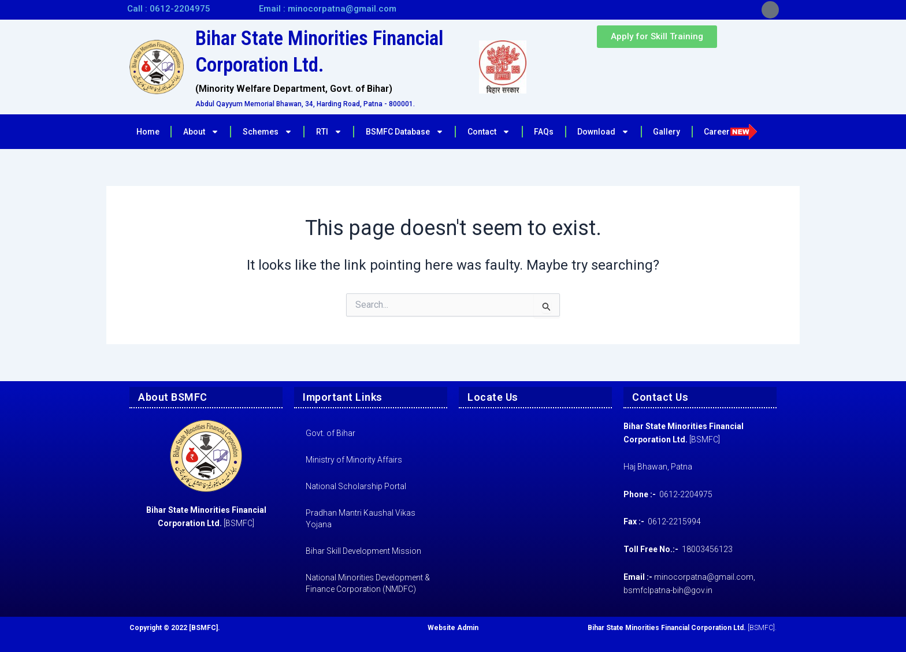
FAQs (544, 131)
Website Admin (453, 628)
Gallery (666, 131)
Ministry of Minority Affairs (354, 459)
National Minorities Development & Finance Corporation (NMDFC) (368, 583)
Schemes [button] (267, 131)
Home (147, 131)
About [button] (201, 131)
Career (731, 131)
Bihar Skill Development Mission (363, 551)
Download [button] (603, 131)
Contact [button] (488, 131)
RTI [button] (329, 131)
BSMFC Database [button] (405, 131)
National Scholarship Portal (356, 486)
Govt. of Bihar (330, 433)
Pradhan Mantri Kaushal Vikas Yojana (360, 518)
